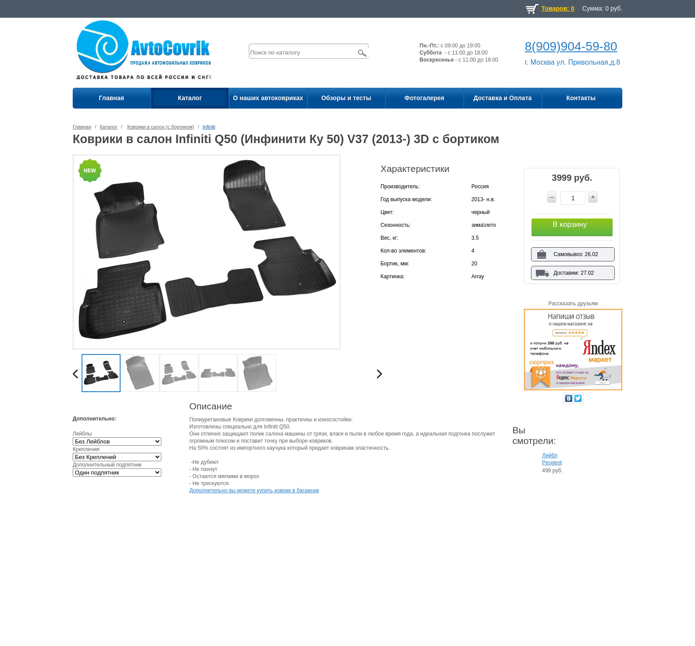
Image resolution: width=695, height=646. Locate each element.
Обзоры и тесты (346, 97)
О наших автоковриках (268, 97)
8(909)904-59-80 (571, 46)
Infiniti (209, 126)
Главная (111, 97)
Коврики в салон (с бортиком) (160, 126)
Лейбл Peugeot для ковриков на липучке (553, 459)
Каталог (190, 97)
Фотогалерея (424, 97)
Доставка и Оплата (502, 97)
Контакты (581, 97)
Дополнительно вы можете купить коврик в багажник (254, 490)
